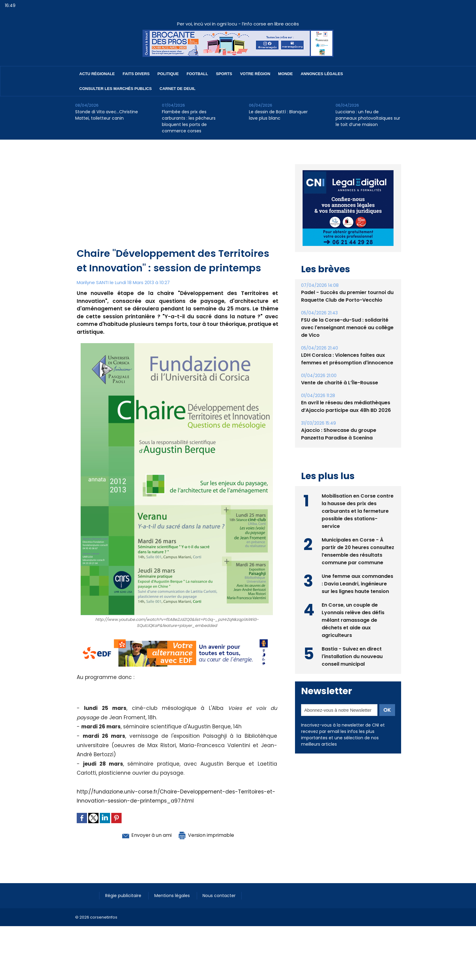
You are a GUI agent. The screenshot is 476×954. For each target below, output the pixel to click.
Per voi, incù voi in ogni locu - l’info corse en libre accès (238, 24)
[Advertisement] (177, 200)
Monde (285, 73)
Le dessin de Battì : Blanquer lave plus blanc (278, 115)
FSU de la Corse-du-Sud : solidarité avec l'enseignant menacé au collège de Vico (347, 327)
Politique (168, 73)
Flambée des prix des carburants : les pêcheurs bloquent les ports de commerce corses (189, 121)
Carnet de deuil (177, 88)
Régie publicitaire (124, 896)
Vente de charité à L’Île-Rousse (339, 382)
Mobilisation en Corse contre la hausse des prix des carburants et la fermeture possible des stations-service (358, 511)
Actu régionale (97, 73)
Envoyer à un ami (144, 835)
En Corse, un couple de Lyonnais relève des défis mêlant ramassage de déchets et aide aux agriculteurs (353, 620)
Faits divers (136, 73)
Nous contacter (220, 896)
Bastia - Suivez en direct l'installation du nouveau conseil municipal (352, 656)
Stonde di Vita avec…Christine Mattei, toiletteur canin (106, 115)
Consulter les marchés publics (115, 88)
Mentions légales (173, 896)
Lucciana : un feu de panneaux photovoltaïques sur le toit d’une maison (368, 118)
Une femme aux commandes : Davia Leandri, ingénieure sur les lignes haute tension (357, 584)
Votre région (255, 73)
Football (197, 73)
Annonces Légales (322, 73)
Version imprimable (208, 835)
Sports (224, 73)
